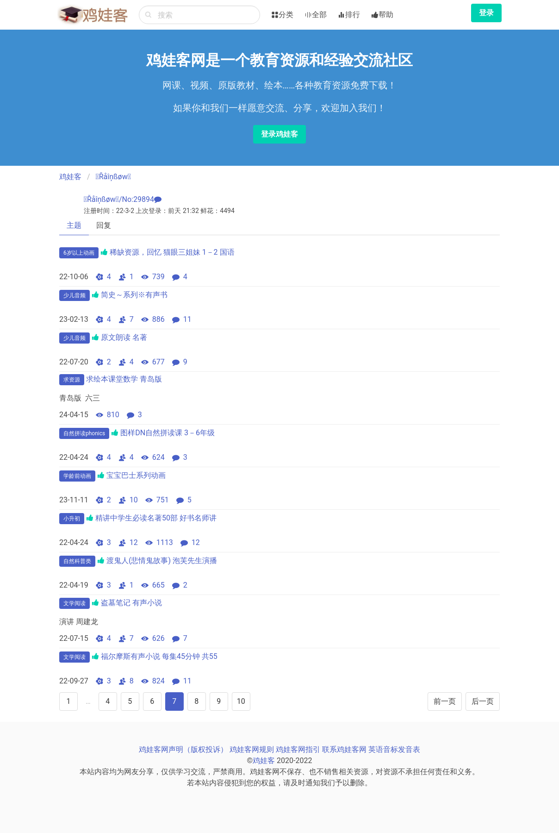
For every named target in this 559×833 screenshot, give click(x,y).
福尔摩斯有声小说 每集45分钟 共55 (159, 656)
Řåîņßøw (113, 176)
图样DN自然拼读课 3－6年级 (167, 432)
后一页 (483, 701)
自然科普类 (77, 561)
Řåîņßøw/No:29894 (119, 199)
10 (241, 701)
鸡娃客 (70, 176)
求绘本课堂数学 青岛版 (124, 379)
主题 (74, 225)
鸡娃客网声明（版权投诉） (183, 749)
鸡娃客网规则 (252, 749)
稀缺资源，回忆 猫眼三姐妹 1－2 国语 (172, 252)
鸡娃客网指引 (298, 749)
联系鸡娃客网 (344, 749)
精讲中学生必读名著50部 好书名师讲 (156, 518)
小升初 (71, 518)
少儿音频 (74, 295)
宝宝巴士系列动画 (136, 475)
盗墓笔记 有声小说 (131, 602)
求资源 (71, 379)
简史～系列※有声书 (134, 294)
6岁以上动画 (78, 253)
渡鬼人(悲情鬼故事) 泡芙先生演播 (161, 560)
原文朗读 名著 (124, 337)
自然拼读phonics (84, 433)
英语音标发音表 (394, 749)
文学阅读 (74, 603)
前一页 (445, 701)
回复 (103, 225)
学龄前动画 (77, 476)
